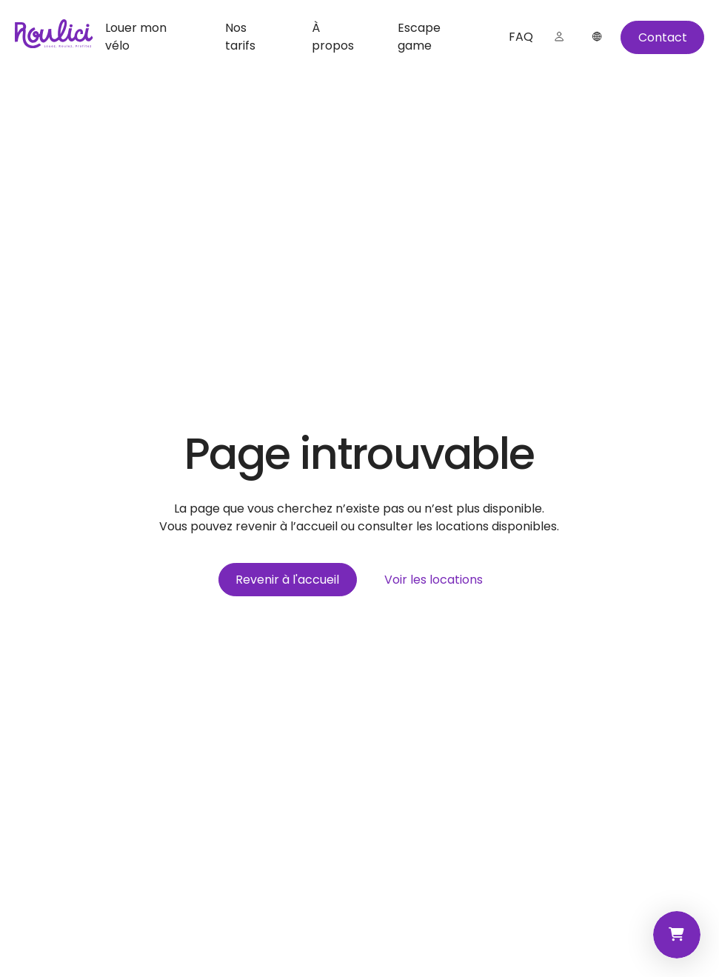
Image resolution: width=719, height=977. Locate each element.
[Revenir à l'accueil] (287, 580)
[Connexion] (558, 36)
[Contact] (662, 37)
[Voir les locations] (434, 580)
